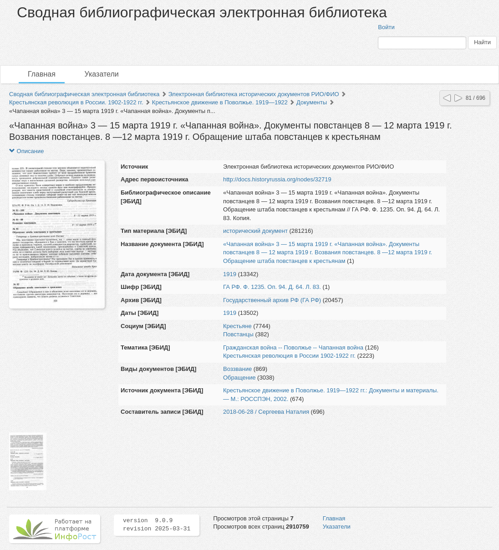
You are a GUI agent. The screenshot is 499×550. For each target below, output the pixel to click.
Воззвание (237, 368)
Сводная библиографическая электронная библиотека (84, 94)
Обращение (239, 377)
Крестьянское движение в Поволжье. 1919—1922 (220, 102)
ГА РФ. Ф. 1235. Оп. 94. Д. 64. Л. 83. (272, 286)
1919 (229, 274)
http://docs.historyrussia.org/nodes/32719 (277, 179)
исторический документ (255, 230)
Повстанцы (238, 334)
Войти (386, 27)
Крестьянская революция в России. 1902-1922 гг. (76, 102)
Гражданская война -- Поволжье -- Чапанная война (293, 347)
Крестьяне (237, 326)
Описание (26, 151)
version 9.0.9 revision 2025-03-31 (156, 525)
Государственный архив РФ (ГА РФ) (272, 300)
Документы (311, 102)
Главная (42, 74)
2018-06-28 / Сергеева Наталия (266, 411)
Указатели (102, 74)
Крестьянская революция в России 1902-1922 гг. (289, 355)
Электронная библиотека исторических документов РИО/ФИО (253, 94)
